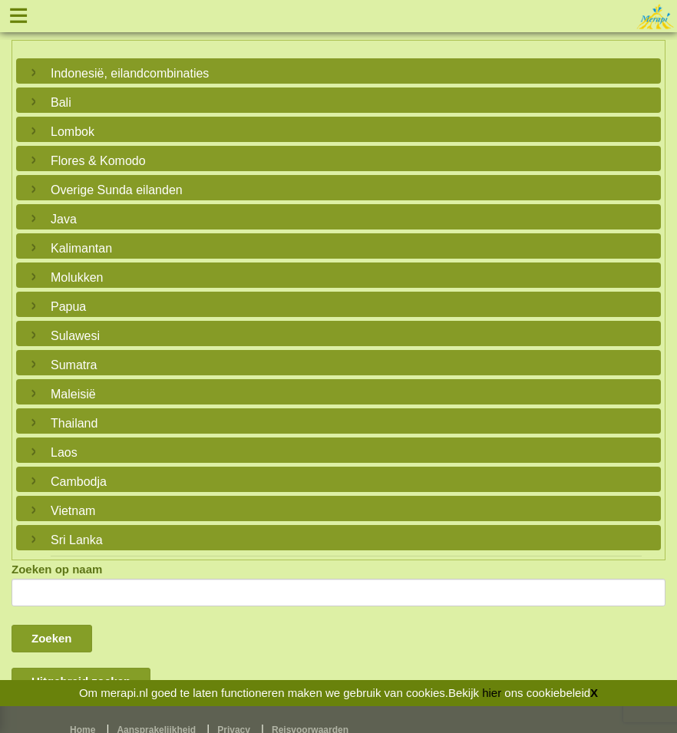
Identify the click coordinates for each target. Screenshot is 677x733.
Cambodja (79, 481)
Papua (68, 306)
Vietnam (73, 510)
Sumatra (74, 364)
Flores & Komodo (98, 160)
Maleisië (73, 394)
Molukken (77, 277)
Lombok (72, 131)
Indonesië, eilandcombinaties (130, 73)
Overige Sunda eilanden (117, 189)
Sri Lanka (77, 539)
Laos (64, 452)
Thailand (74, 423)
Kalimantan (81, 248)
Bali (61, 102)
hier (491, 692)
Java (64, 219)
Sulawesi (75, 335)
